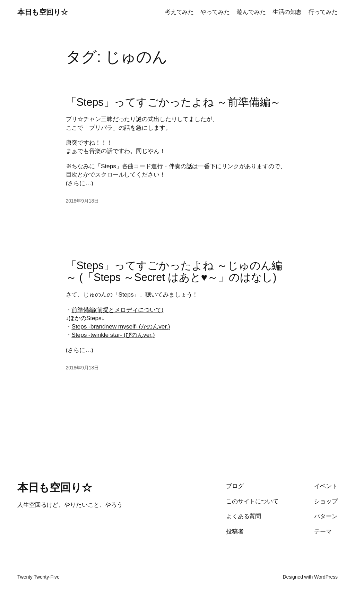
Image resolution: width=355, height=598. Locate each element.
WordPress (326, 577)
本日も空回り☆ (42, 12)
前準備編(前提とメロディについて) (117, 309)
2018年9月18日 (82, 201)
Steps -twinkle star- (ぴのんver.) (113, 334)
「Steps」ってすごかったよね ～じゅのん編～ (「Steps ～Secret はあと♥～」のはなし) (174, 272)
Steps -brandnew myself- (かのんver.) (120, 326)
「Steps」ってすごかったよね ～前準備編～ (173, 102)
